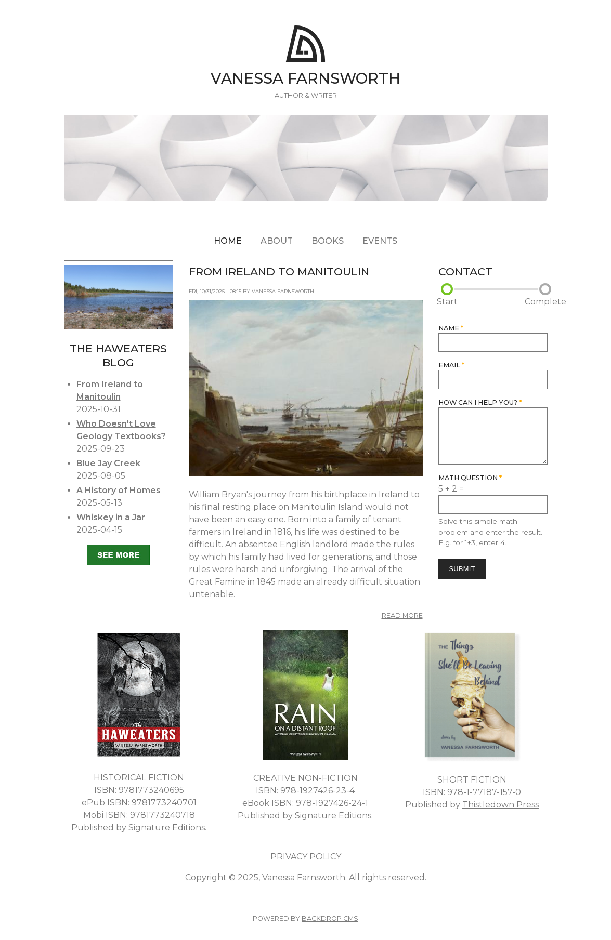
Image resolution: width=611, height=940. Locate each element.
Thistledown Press (500, 805)
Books (327, 241)
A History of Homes (118, 490)
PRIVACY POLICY (305, 857)
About (277, 241)
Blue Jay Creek (108, 463)
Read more (402, 615)
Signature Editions (166, 827)
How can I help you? (480, 402)
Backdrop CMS (330, 918)
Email (451, 365)
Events (379, 241)
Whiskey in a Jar (110, 517)
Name (450, 328)
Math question (470, 478)
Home (228, 241)
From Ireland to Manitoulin (279, 271)
